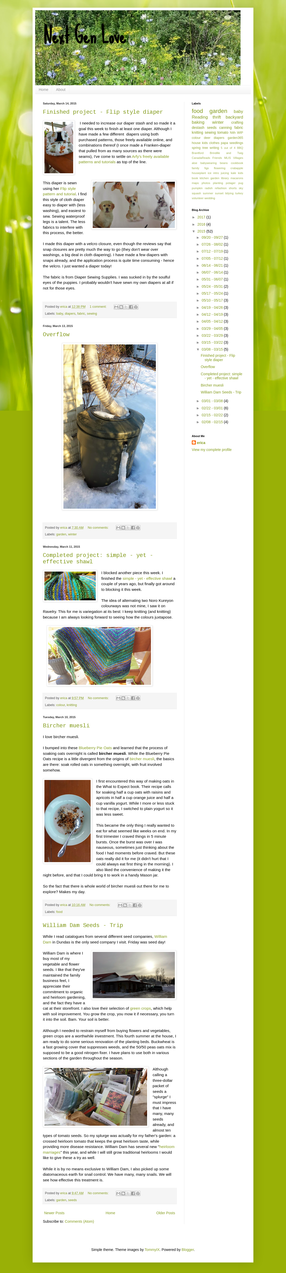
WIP (240, 132)
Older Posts (165, 1213)
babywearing (209, 163)
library (225, 178)
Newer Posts (54, 1213)
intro (216, 173)
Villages (238, 157)
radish (209, 188)
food (59, 912)
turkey (239, 193)
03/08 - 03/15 (213, 349)
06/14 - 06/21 (213, 265)
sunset (219, 193)
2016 (201, 224)
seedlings (236, 143)
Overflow (56, 335)
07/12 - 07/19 (213, 251)
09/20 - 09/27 (213, 237)
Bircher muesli (66, 726)
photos (206, 183)
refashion (221, 188)
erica (201, 443)
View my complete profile (212, 450)
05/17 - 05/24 (213, 293)
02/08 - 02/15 (213, 422)
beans (223, 163)
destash (198, 128)
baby (59, 313)
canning (225, 128)
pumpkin (197, 188)
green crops (140, 1008)
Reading (200, 117)
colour (60, 705)
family (195, 168)
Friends (217, 157)
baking (198, 122)
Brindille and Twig (226, 153)
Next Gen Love (84, 36)
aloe (194, 163)
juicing (225, 173)
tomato (222, 132)
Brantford (198, 153)
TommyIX (152, 1250)
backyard (234, 117)
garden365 (235, 138)
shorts (232, 188)
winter (72, 534)
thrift (217, 117)
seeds (72, 1200)
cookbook (237, 163)
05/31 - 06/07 (213, 279)
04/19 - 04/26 (213, 307)
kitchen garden (210, 178)
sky (241, 188)
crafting (237, 122)
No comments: (99, 527)
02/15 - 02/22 (213, 415)
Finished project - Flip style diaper (103, 112)
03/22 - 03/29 (213, 335)
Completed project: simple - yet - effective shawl (221, 376)
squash (196, 193)
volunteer (198, 198)
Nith (232, 132)
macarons (237, 178)
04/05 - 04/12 (213, 321)
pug (240, 183)
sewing (92, 313)
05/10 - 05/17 (213, 300)
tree (205, 148)
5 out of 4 (228, 147)
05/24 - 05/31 (213, 286)
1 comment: (98, 306)
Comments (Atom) (79, 1221)
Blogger (188, 1250)
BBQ (240, 147)
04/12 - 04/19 (213, 314)
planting (218, 183)
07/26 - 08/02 (213, 244)
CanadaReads (201, 157)
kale (233, 173)
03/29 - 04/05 (213, 328)
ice (209, 173)
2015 (201, 231)
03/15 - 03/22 (213, 342)
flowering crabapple (228, 168)
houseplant (199, 173)
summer (208, 193)
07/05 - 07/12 (213, 258)
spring (196, 148)
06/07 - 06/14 (213, 272)
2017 (201, 217)
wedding (209, 198)
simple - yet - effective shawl (147, 578)
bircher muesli (142, 759)
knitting (72, 705)
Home (43, 90)
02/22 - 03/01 (213, 408)
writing (214, 148)
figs (206, 168)
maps (195, 183)
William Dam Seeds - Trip (83, 925)
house (196, 143)
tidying (229, 193)
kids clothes (211, 143)
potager (231, 183)
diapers (70, 313)
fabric (81, 313)
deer (207, 138)
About (60, 90)
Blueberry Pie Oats (95, 748)
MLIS (227, 157)
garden (61, 534)
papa (224, 143)
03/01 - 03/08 (213, 401)
